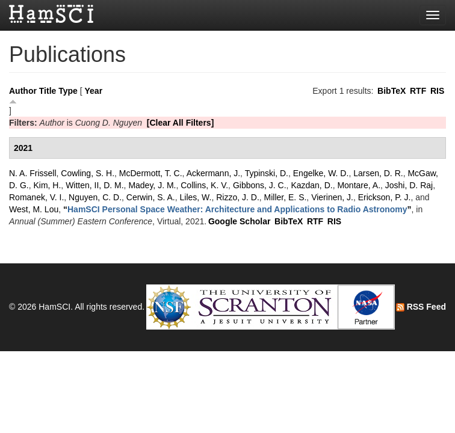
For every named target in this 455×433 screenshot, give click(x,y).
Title (48, 91)
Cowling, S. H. (87, 173)
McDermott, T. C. (150, 173)
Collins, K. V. (204, 185)
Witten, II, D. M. (94, 185)
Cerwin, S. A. (150, 197)
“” (237, 209)
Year (94, 91)
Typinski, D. (266, 173)
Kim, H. (47, 185)
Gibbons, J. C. (259, 185)
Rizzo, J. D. (237, 197)
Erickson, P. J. (384, 197)
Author (23, 91)
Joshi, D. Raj (409, 185)
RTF (418, 91)
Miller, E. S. (285, 197)
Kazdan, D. (311, 185)
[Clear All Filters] (180, 122)
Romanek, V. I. (36, 197)
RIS (437, 91)
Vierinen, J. (332, 197)
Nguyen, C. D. (95, 197)
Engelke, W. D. (321, 173)
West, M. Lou (33, 209)
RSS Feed (421, 307)
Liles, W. (196, 197)
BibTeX (391, 91)
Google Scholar (239, 221)
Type (68, 91)
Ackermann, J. (213, 173)
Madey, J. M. (152, 185)
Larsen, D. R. (378, 173)
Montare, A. (358, 185)
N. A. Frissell (33, 173)
